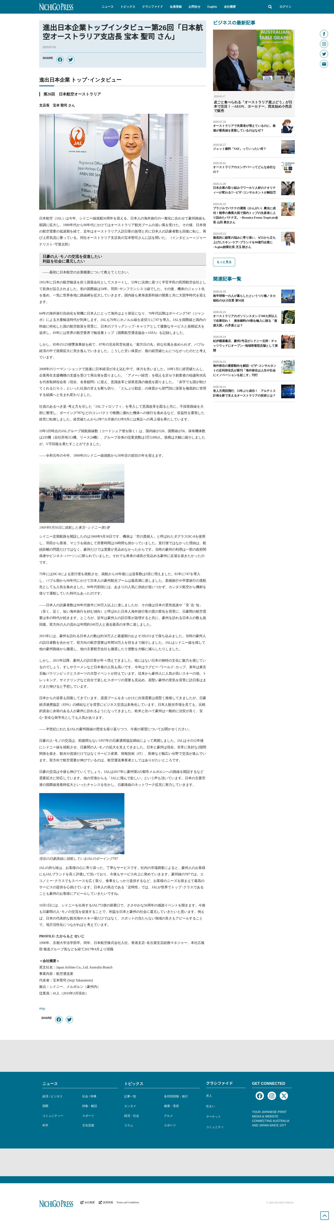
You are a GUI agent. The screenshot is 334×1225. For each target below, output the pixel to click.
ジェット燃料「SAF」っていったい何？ (239, 148)
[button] (107, 7)
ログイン (285, 6)
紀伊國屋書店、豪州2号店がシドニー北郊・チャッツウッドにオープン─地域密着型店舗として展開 (245, 345)
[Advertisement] (167, 1055)
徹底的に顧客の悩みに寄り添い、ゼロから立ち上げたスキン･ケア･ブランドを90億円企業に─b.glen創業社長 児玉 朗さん (244, 242)
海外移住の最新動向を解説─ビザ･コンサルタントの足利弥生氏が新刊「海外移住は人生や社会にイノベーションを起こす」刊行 (244, 370)
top (43, 1008)
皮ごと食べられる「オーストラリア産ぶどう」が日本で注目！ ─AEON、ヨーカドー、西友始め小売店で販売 (253, 106)
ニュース (50, 1084)
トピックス (133, 1084)
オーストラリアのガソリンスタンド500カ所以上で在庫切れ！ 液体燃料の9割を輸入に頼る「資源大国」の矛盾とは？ (245, 321)
